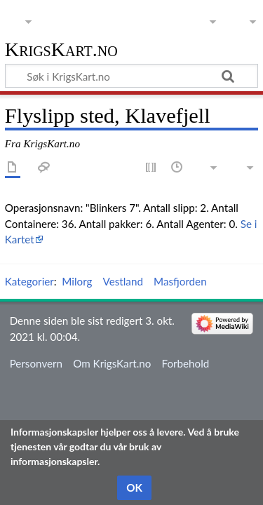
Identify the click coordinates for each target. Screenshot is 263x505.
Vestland (123, 281)
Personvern (36, 363)
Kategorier (29, 281)
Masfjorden (180, 281)
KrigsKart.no (61, 50)
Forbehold (186, 363)
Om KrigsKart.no (112, 363)
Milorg (77, 281)
